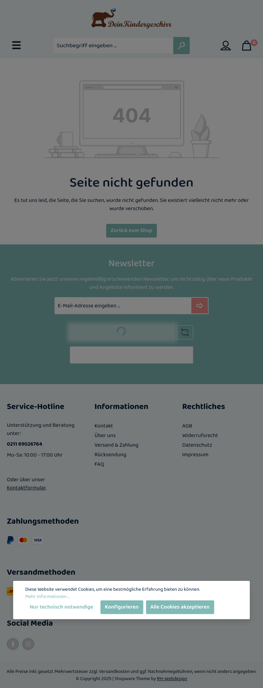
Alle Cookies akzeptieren (180, 607)
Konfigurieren (122, 607)
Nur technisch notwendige (61, 607)
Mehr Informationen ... (47, 596)
